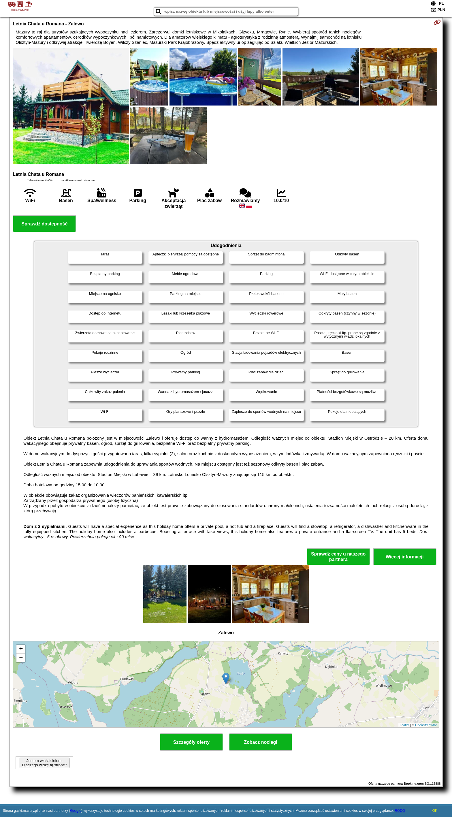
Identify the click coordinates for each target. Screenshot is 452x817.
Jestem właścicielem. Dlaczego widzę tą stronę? (44, 762)
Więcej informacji (404, 556)
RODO (400, 811)
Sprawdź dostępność (44, 223)
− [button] (21, 658)
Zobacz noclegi (260, 742)
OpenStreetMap (426, 725)
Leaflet (404, 725)
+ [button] (21, 649)
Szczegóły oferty (191, 742)
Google (75, 811)
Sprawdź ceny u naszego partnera (338, 556)
